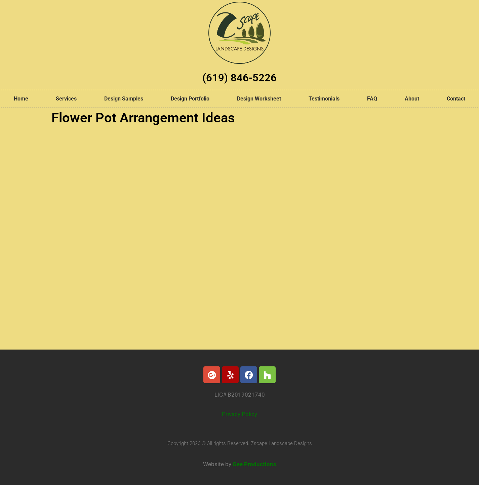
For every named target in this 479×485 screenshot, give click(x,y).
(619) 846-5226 (239, 77)
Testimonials (324, 98)
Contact (456, 98)
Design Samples (123, 98)
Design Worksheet (259, 98)
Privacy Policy (239, 414)
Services (66, 98)
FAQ (372, 98)
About (412, 98)
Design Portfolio (190, 98)
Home (21, 98)
